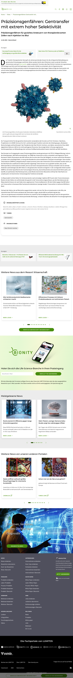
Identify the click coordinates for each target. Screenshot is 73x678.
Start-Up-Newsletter (7, 567)
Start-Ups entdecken (31, 564)
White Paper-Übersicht (32, 591)
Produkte (28, 617)
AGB (12, 668)
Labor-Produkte (6, 583)
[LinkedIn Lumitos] (70, 668)
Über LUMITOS (20, 662)
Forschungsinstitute (7, 620)
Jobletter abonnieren (31, 601)
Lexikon (3, 614)
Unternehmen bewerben (32, 570)
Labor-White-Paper (31, 583)
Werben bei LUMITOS (7, 662)
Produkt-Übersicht (6, 591)
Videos (3, 623)
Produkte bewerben (7, 588)
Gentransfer (23, 64)
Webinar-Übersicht (6, 604)
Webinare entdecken (7, 599)
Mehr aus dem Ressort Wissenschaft (36, 330)
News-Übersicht (6, 570)
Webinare (28, 626)
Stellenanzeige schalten (32, 604)
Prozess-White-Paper (31, 585)
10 (45, 324)
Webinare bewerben (7, 601)
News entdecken (6, 561)
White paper (29, 620)
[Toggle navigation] (71, 9)
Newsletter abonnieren (48, 374)
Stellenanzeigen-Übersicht (33, 607)
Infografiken (5, 617)
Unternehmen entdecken (32, 561)
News (27, 614)
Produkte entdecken (7, 580)
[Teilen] (59, 9)
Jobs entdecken (30, 599)
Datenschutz (20, 668)
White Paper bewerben (32, 588)
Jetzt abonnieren (63, 574)
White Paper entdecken (32, 580)
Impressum (4, 668)
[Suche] (55, 9)
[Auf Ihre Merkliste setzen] (66, 9)
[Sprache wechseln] (63, 9)
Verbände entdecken (31, 567)
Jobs (26, 623)
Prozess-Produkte (6, 585)
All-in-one (28, 629)
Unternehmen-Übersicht (32, 572)
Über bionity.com (33, 662)
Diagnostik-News (17, 546)
